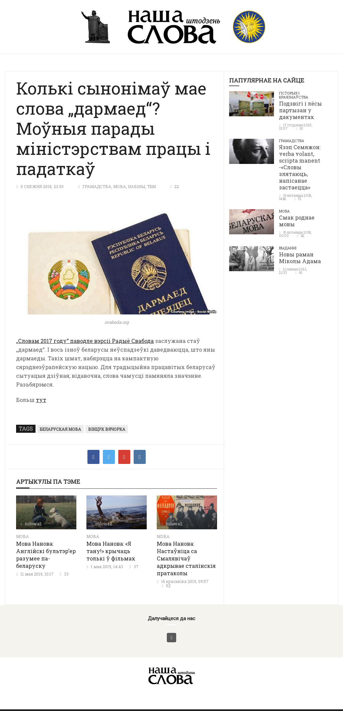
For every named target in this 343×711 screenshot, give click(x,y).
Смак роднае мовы (297, 221)
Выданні (287, 247)
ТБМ (151, 186)
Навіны (136, 186)
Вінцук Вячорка (106, 429)
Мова (119, 186)
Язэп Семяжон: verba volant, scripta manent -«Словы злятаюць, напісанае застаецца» (300, 167)
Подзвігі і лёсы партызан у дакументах (300, 110)
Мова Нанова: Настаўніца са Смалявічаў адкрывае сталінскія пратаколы (186, 558)
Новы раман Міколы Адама (300, 257)
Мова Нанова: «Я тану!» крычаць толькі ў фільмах (110, 551)
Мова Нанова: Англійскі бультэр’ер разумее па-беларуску (46, 554)
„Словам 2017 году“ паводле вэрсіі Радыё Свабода (85, 340)
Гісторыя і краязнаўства (293, 95)
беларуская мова (60, 429)
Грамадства (96, 186)
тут (41, 399)
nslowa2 (33, 523)
